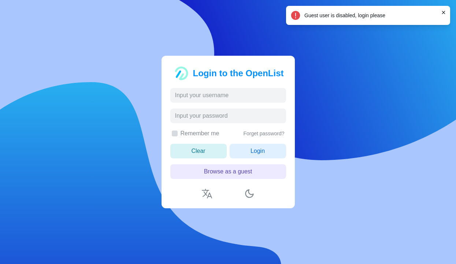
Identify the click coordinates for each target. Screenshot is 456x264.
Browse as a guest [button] (228, 171)
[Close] (443, 12)
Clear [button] (198, 151)
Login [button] (258, 151)
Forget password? (263, 133)
